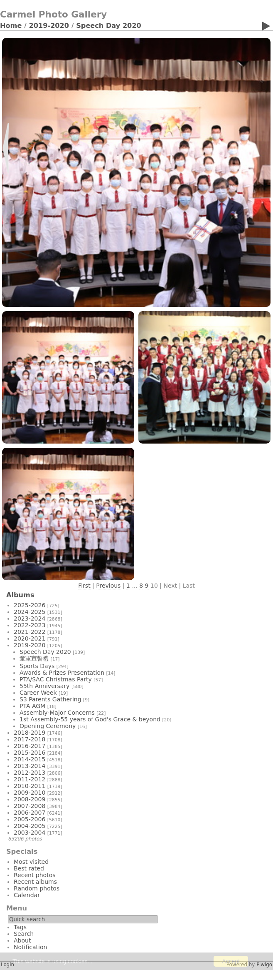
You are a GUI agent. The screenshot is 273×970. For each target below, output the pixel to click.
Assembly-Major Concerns (57, 712)
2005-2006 (29, 819)
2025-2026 (29, 605)
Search (24, 933)
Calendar (27, 895)
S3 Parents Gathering (50, 699)
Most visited (31, 861)
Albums (20, 595)
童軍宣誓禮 (34, 658)
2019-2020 (49, 26)
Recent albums (35, 881)
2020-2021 (29, 638)
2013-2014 (29, 766)
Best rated (29, 868)
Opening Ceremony (48, 726)
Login (7, 965)
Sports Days (37, 666)
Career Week (38, 692)
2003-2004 (29, 832)
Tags (20, 927)
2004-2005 (29, 826)
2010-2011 (29, 786)
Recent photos (35, 875)
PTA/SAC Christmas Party (56, 679)
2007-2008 (29, 806)
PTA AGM (32, 706)
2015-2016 (29, 752)
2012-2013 (29, 772)
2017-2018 (29, 739)
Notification (30, 947)
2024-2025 (29, 611)
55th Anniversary (44, 686)
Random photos (36, 888)
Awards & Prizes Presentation (62, 672)
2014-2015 (29, 759)
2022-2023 (29, 625)
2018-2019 (29, 732)
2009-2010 (29, 792)
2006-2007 (29, 812)
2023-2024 (29, 618)
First (84, 585)
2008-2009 (29, 799)
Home (11, 26)
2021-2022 (29, 631)
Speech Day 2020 (108, 26)
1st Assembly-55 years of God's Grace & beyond (90, 719)
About (22, 940)
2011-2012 (29, 779)
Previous (108, 585)
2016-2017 (29, 746)
